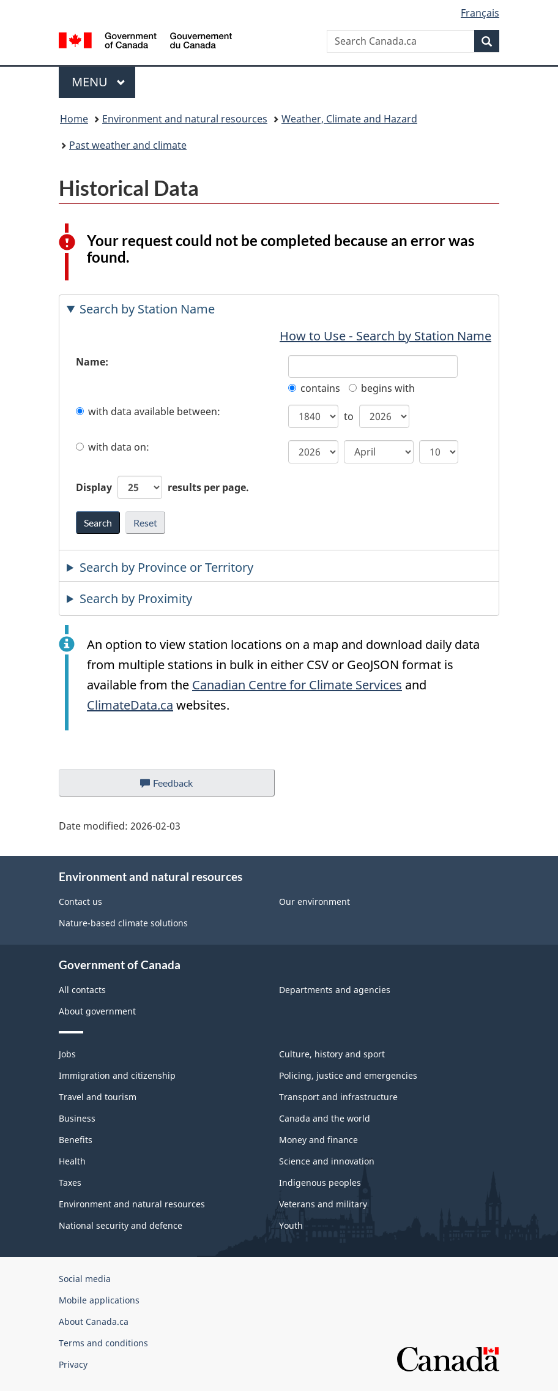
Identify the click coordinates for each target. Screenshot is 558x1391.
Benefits (75, 1139)
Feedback (179, 786)
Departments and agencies (334, 989)
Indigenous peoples (320, 1182)
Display (162, 487)
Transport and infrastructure (338, 1097)
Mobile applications (99, 1300)
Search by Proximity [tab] (136, 598)
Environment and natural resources (184, 119)
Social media (85, 1278)
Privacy (73, 1364)
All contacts (82, 989)
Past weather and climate (128, 145)
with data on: (112, 447)
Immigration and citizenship (117, 1075)
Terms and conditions (103, 1343)
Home (74, 119)
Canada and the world (324, 1118)
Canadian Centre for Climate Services (297, 685)
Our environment (314, 901)
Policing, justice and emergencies (348, 1075)
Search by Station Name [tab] (147, 309)
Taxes (70, 1182)
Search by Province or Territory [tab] (166, 567)
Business (77, 1118)
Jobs (67, 1054)
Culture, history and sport (332, 1054)
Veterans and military (323, 1204)
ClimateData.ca (130, 705)
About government (97, 1011)
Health (72, 1161)
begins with (382, 388)
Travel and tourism (97, 1097)
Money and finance (318, 1139)
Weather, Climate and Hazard (349, 119)
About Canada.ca (93, 1321)
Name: (92, 362)
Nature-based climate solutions (123, 923)
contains (314, 388)
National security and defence (120, 1225)
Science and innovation (326, 1161)
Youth (291, 1225)
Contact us (80, 901)
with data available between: (148, 411)
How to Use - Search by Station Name (385, 336)
